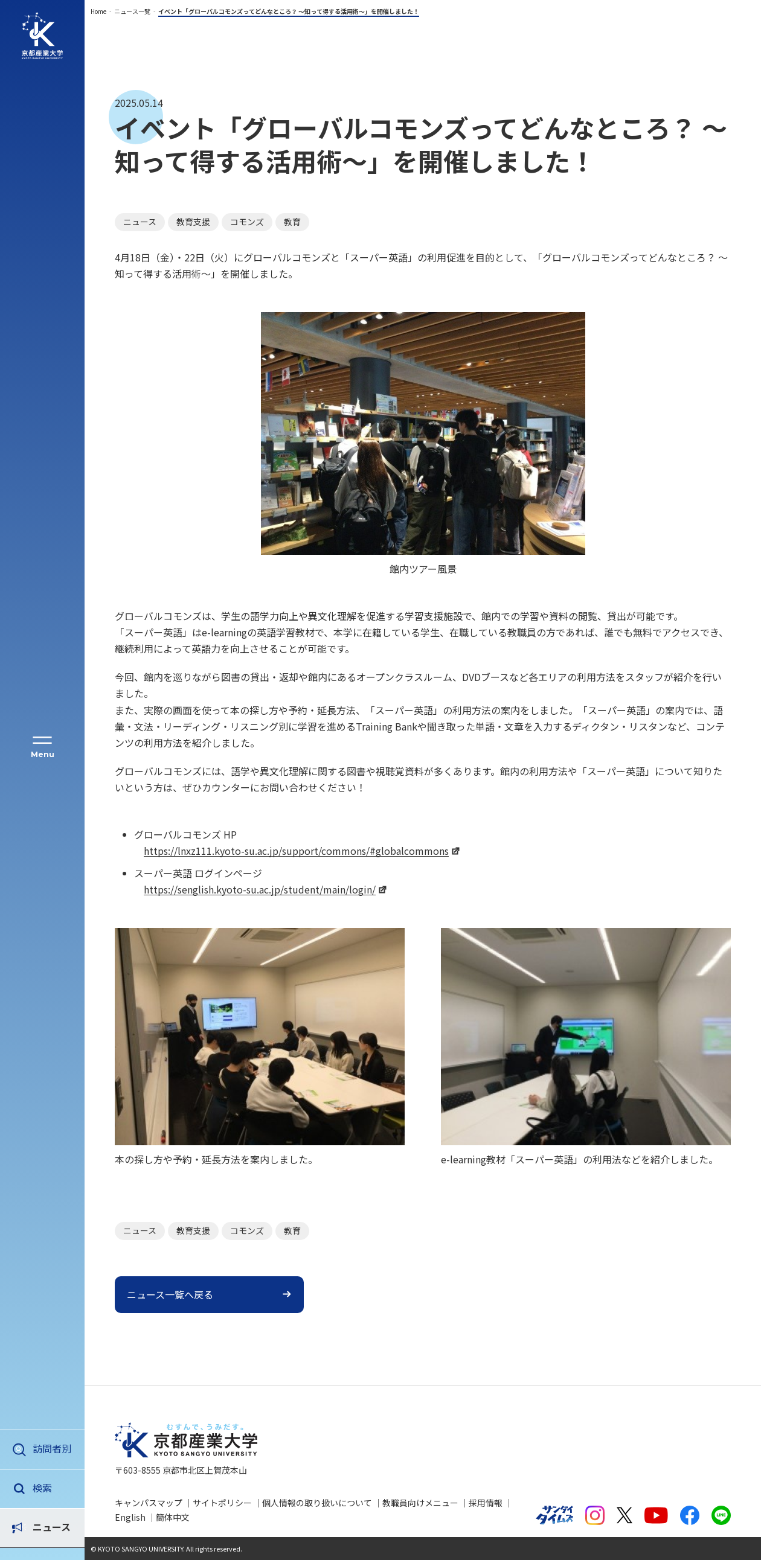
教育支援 (193, 222)
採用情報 (486, 1503)
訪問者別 (52, 1448)
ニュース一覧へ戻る (170, 1294)
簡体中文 (173, 1517)
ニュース (52, 1487)
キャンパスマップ (148, 1503)
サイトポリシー (222, 1503)
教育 (292, 222)
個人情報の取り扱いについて (317, 1503)
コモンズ (247, 222)
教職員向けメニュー (420, 1503)
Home (98, 11)
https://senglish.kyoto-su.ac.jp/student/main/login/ (260, 889)
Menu (42, 754)
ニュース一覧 (132, 11)
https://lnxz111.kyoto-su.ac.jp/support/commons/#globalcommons (296, 850)
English (130, 1517)
